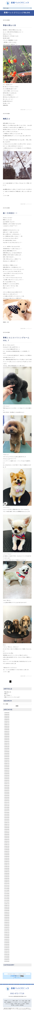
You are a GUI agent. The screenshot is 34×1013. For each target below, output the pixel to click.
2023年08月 (6, 768)
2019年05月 (6, 854)
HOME (5, 1000)
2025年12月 (6, 722)
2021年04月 (6, 815)
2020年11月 (6, 824)
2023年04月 (6, 775)
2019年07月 (6, 851)
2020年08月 (6, 829)
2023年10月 (6, 765)
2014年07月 (6, 927)
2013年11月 (6, 932)
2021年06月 (6, 812)
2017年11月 (6, 885)
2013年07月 (6, 939)
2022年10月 (6, 785)
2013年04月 (6, 944)
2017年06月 (6, 893)
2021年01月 (6, 820)
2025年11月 (6, 724)
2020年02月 (6, 839)
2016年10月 (6, 907)
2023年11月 (6, 763)
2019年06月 (6, 853)
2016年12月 (6, 903)
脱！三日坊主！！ (10, 213)
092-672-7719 (17, 993)
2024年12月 (6, 743)
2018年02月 (6, 880)
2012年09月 (6, 956)
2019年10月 (6, 846)
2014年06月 (6, 929)
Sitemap (29, 1009)
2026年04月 (6, 716)
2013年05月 (6, 942)
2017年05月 (6, 895)
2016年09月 (6, 908)
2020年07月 (6, 831)
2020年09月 (6, 827)
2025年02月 (6, 739)
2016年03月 (6, 919)
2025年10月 (6, 726)
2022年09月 (6, 787)
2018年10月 (6, 866)
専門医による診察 (15, 1005)
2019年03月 (6, 858)
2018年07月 (6, 871)
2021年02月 (6, 819)
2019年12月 (6, 842)
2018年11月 (6, 864)
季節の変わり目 (9, 25)
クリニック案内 (11, 1000)
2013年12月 (6, 930)
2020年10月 (6, 826)
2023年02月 (6, 778)
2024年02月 (6, 758)
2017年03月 (6, 898)
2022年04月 (6, 795)
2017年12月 (6, 883)
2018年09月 (6, 868)
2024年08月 (6, 748)
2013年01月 (6, 949)
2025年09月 (6, 728)
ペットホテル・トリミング (17, 1002)
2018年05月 (6, 875)
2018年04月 (6, 876)
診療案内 (9, 1002)
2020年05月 (6, 834)
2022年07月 (6, 790)
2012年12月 (6, 951)
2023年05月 (6, 773)
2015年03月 (6, 925)
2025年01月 (6, 741)
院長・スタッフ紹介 (20, 1000)
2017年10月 (6, 886)
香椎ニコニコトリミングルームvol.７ (12, 697)
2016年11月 (6, 905)
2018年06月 (6, 873)
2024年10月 (6, 746)
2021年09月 (6, 807)
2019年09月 (6, 848)
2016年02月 (6, 920)
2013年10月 (6, 934)
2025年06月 (6, 733)
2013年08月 (6, 937)
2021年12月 (6, 802)
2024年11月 (6, 744)
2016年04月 (6, 917)
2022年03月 (6, 797)
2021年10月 (6, 805)
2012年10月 (6, 954)
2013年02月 (6, 947)
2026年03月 (6, 717)
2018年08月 (6, 870)
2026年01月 (6, 721)
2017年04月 (6, 897)
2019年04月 (6, 856)
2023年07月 (6, 770)
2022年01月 (6, 800)
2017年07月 (6, 891)
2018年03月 (6, 878)
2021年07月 (6, 810)
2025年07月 (6, 731)
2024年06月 (6, 751)
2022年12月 (6, 782)
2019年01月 (6, 861)
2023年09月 (6, 766)
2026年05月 (6, 714)
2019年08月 (6, 849)
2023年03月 (6, 777)
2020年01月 (6, 841)
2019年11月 (6, 844)
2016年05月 (6, 915)
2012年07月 (6, 959)
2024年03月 (6, 756)
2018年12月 (6, 863)
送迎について (27, 1002)
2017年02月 (6, 900)
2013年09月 (6, 935)
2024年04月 (6, 755)
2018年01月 (6, 881)
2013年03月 (6, 946)
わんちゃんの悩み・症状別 (11, 1003)
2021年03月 (6, 817)
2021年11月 (6, 804)
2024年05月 (6, 753)
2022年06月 (6, 792)
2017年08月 (6, 890)
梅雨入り (6, 119)
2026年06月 (6, 712)
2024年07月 (6, 750)
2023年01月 (6, 780)
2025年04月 (6, 736)
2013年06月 (6, 941)
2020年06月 (6, 832)
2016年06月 (6, 913)
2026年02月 (6, 719)
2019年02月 (6, 859)
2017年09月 (6, 888)
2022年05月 (6, 793)
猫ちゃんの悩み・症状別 (23, 1003)
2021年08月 (6, 809)
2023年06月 (6, 771)
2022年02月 (6, 799)
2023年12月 (6, 761)
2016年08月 (6, 910)
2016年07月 (6, 912)
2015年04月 (6, 924)
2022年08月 (6, 788)
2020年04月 (6, 836)
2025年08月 (6, 729)
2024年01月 (6, 760)
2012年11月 (6, 952)
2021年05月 (6, 814)
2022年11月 (6, 783)
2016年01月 (6, 922)
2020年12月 (6, 822)
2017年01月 (6, 902)
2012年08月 (6, 957)
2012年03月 (6, 961)
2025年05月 (6, 734)
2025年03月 (6, 738)
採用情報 (21, 1005)
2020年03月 (6, 837)
